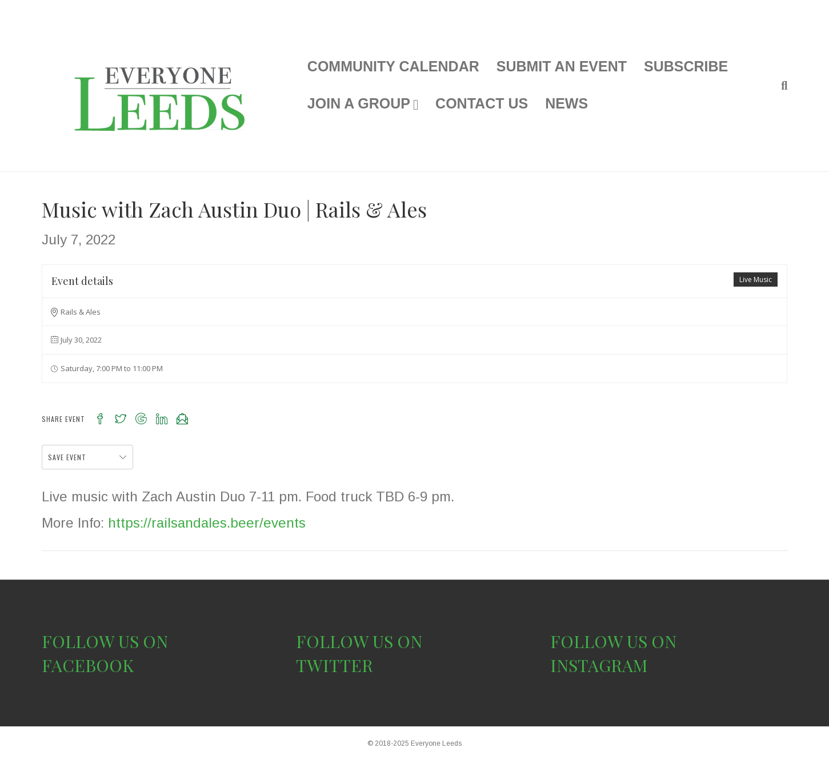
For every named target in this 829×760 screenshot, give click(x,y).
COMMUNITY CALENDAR (393, 66)
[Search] (779, 86)
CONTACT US (481, 103)
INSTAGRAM (599, 665)
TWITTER (334, 665)
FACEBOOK (88, 665)
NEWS (566, 103)
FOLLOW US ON (105, 641)
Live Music (755, 279)
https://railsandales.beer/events (207, 522)
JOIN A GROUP (358, 103)
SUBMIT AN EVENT (561, 66)
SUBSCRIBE (686, 66)
